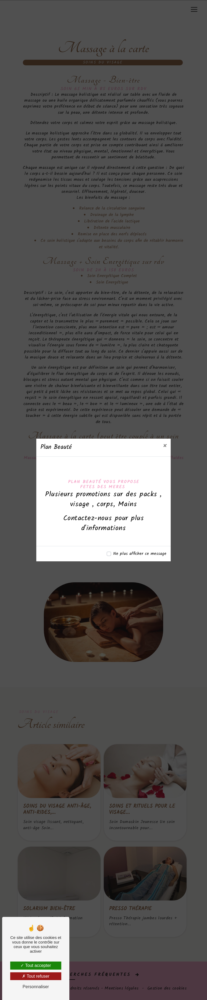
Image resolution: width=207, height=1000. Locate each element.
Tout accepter (35, 965)
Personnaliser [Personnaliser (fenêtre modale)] (36, 986)
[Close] (165, 446)
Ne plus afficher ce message (139, 554)
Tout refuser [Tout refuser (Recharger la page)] (35, 976)
